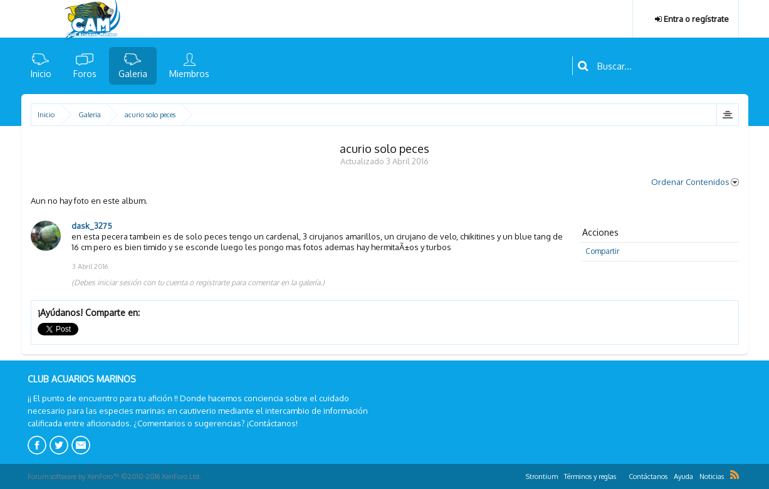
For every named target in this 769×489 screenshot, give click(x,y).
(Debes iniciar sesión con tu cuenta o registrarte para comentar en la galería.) (198, 282)
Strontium (542, 476)
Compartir (602, 251)
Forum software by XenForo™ (114, 476)
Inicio (41, 73)
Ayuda (683, 476)
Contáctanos (648, 476)
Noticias (711, 476)
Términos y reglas (590, 476)
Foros (85, 73)
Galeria (132, 73)
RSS (734, 474)
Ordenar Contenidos (695, 182)
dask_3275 (91, 226)
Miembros (189, 73)
